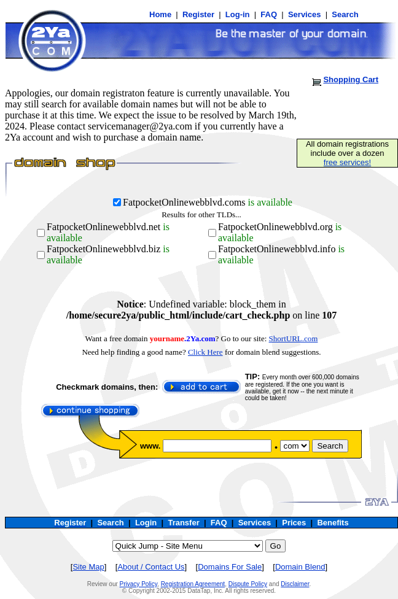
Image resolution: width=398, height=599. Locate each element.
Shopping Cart (350, 79)
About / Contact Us (150, 566)
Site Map (88, 566)
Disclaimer (295, 584)
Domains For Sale (230, 566)
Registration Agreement (193, 584)
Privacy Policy (139, 584)
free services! (347, 162)
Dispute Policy (247, 584)
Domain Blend (300, 566)
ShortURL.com (293, 338)
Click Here (205, 352)
